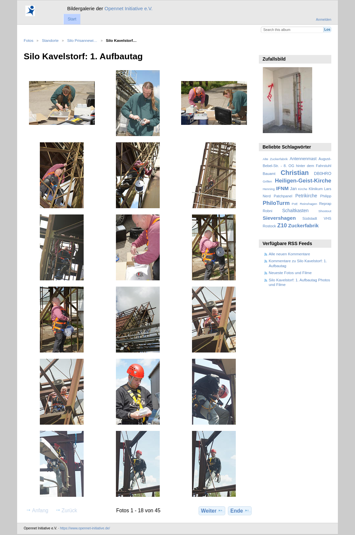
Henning (269, 189)
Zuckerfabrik (303, 225)
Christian (295, 172)
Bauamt (269, 174)
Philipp (325, 196)
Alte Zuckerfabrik (275, 159)
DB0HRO (322, 173)
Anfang (37, 510)
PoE (295, 204)
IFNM (282, 188)
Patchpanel (283, 196)
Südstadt (309, 218)
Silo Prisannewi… (82, 40)
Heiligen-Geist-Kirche (303, 181)
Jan (293, 188)
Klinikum (315, 189)
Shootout (324, 211)
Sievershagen (279, 218)
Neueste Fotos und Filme (290, 272)
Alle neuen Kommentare (289, 254)
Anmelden (323, 19)
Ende (240, 511)
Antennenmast (303, 158)
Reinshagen (308, 204)
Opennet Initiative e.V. (128, 8)
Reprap (325, 204)
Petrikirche (306, 195)
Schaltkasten (295, 210)
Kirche (302, 189)
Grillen (267, 181)
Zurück (66, 510)
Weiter (212, 511)
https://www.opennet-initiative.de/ (85, 528)
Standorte (50, 40)
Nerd (267, 196)
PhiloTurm (276, 203)
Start (72, 19)
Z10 (282, 225)
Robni (267, 211)
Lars (327, 189)
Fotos (28, 40)
